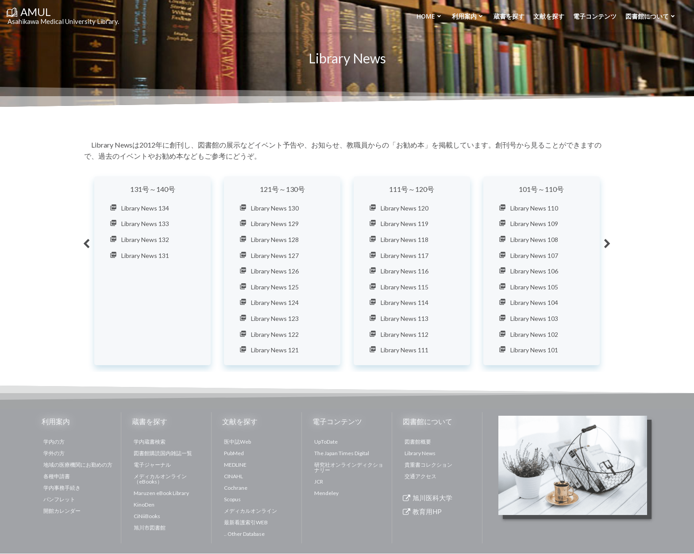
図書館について (650, 16)
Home (429, 16)
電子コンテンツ (594, 16)
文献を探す (548, 16)
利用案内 (467, 16)
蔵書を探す (508, 16)
